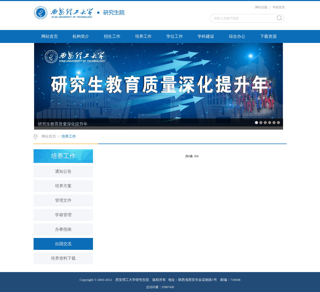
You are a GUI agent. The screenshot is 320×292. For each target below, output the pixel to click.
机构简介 (81, 36)
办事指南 (63, 229)
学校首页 (278, 7)
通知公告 (63, 171)
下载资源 (268, 36)
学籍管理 (63, 215)
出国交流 (63, 244)
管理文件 (63, 200)
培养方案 (63, 186)
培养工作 (143, 36)
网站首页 (49, 36)
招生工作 (112, 36)
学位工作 (174, 36)
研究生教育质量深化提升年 (63, 124)
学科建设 (206, 36)
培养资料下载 (63, 258)
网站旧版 (261, 7)
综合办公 (237, 36)
